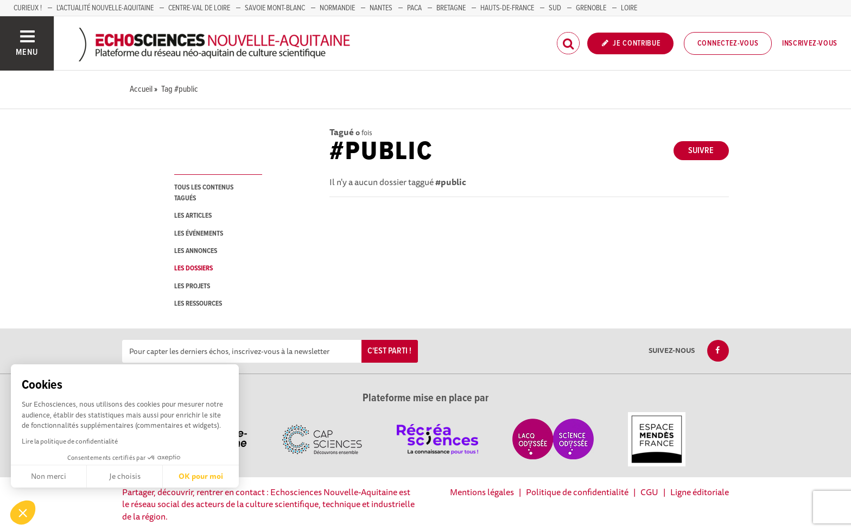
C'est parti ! (389, 351)
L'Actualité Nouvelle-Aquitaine (105, 8)
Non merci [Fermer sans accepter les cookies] (48, 476)
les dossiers (193, 268)
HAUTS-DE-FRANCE (507, 8)
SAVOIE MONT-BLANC (275, 8)
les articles (193, 215)
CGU (649, 492)
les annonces (195, 251)
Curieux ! (28, 8)
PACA (414, 8)
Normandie (337, 8)
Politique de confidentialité (577, 492)
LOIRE (629, 8)
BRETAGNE (451, 8)
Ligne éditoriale (699, 492)
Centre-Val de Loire (199, 8)
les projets (192, 286)
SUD (555, 8)
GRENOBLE (591, 8)
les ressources (198, 303)
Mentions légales (482, 492)
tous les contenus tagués (203, 193)
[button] (23, 513)
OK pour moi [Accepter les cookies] (201, 476)
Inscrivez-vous (809, 43)
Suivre (701, 150)
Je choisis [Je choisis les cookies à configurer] (125, 476)
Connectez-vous (728, 43)
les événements (198, 233)
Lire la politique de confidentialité (70, 441)
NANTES (381, 8)
